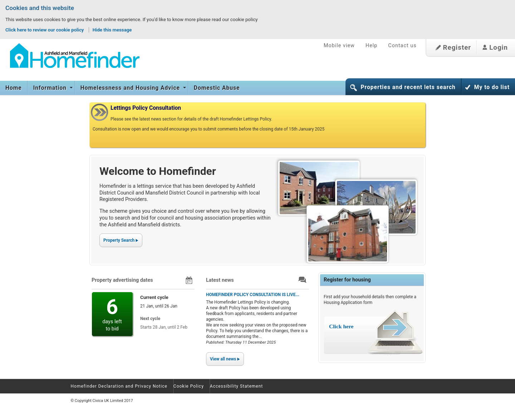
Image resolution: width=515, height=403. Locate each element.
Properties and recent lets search (407, 87)
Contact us (402, 46)
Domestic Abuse (217, 88)
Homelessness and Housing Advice (131, 88)
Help (371, 46)
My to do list (492, 87)
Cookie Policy (188, 386)
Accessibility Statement (236, 386)
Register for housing (347, 280)
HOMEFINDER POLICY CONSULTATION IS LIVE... (252, 294)
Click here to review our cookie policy (45, 30)
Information (50, 88)
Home (13, 88)
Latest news (220, 280)
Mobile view (339, 46)
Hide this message (112, 30)
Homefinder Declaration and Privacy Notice (119, 386)
